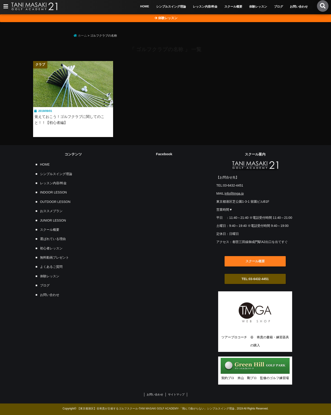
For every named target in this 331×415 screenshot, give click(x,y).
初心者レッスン (51, 248)
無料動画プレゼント (54, 257)
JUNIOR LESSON (53, 220)
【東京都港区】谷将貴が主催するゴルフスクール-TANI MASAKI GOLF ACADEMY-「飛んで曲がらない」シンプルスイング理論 (155, 408)
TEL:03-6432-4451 (255, 279)
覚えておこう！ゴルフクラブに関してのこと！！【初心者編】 (69, 120)
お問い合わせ (299, 6)
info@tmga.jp (234, 193)
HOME (144, 6)
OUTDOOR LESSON (55, 202)
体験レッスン (258, 6)
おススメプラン (51, 211)
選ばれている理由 (53, 239)
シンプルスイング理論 (171, 6)
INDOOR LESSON (53, 192)
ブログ (278, 6)
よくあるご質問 (51, 267)
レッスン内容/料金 (205, 6)
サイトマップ (176, 394)
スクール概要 (233, 6)
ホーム (80, 35)
